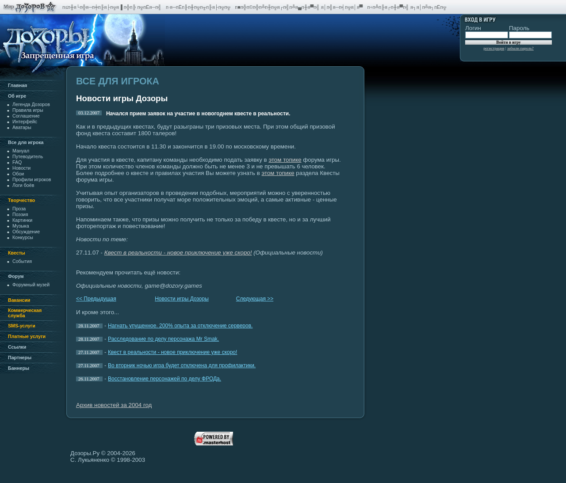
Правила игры (27, 110)
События (22, 261)
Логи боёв (23, 185)
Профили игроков (31, 179)
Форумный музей (31, 284)
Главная (17, 85)
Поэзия (20, 214)
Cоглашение (26, 115)
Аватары (21, 127)
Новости (21, 168)
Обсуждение (26, 231)
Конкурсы (22, 237)
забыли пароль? (520, 48)
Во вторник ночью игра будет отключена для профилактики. (182, 365)
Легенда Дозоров (31, 104)
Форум (16, 276)
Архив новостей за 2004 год (114, 405)
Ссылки (17, 347)
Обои (18, 173)
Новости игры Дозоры (182, 299)
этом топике (284, 159)
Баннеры (18, 368)
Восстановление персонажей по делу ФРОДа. (164, 379)
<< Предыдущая (96, 299)
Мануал (20, 150)
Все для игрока (26, 142)
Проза (19, 208)
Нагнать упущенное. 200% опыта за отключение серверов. (180, 326)
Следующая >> (254, 299)
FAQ (17, 162)
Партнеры (19, 357)
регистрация (493, 48)
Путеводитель (27, 156)
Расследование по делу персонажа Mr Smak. (163, 339)
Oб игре (17, 96)
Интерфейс (24, 121)
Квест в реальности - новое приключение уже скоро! (172, 352)
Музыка (20, 225)
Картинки (22, 220)
